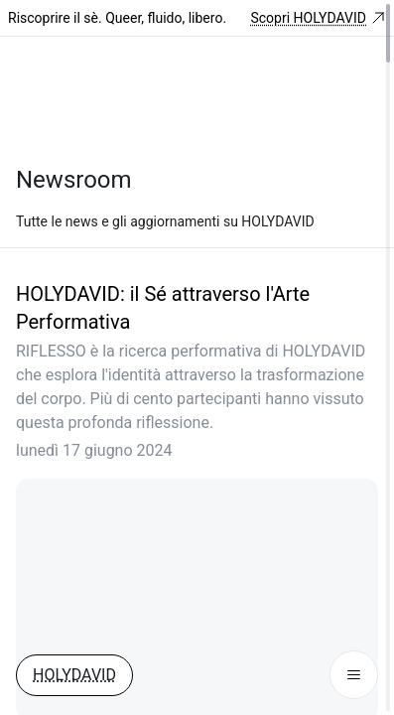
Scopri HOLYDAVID (318, 18)
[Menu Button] (353, 674)
